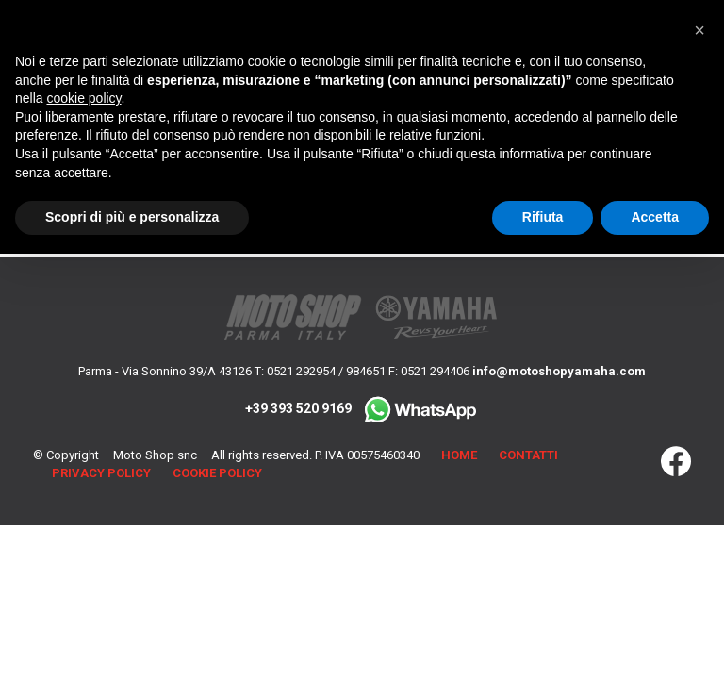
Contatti (528, 455)
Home (459, 455)
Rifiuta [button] (543, 216)
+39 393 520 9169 (362, 408)
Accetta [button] (655, 216)
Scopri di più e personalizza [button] (132, 216)
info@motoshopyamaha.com (559, 371)
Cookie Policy (217, 473)
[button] (699, 30)
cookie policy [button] (83, 98)
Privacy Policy (101, 473)
